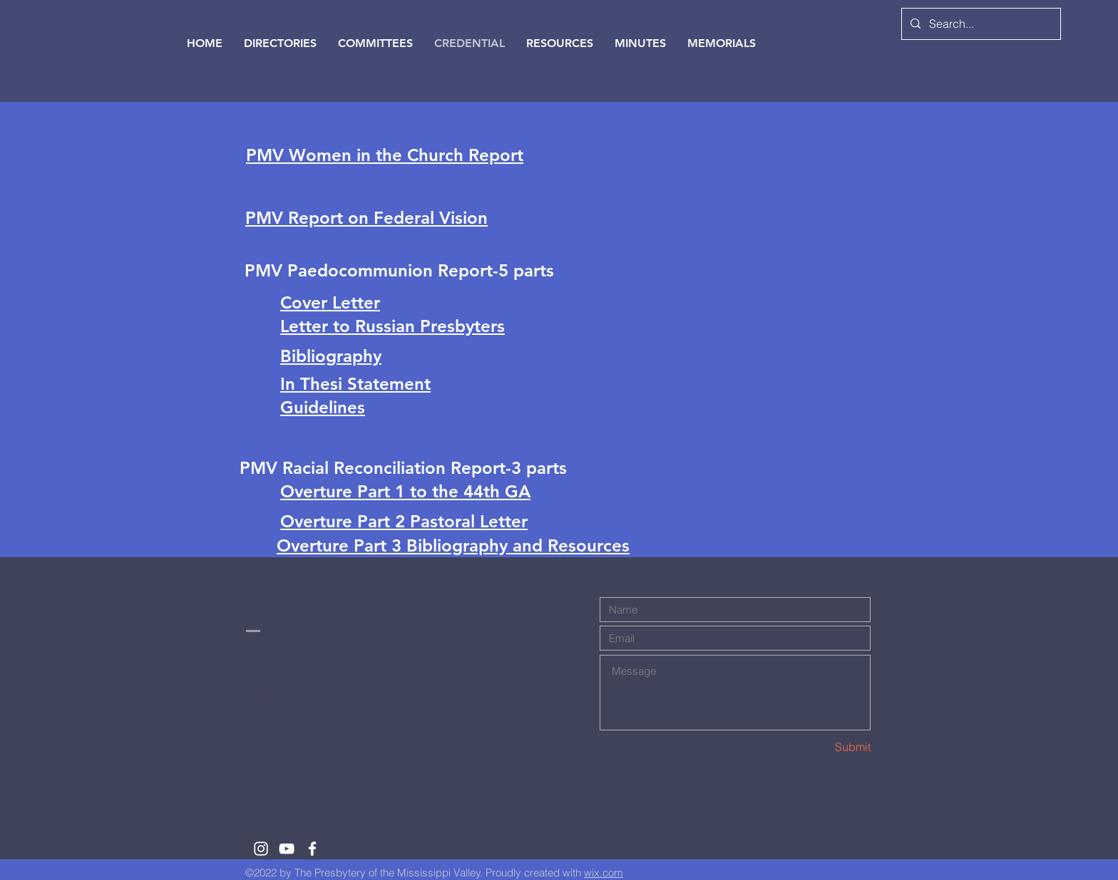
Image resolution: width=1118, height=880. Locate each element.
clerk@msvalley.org (290, 668)
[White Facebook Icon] (312, 848)
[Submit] (820, 747)
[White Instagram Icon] (261, 848)
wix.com (603, 872)
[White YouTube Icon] (286, 848)
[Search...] (979, 24)
